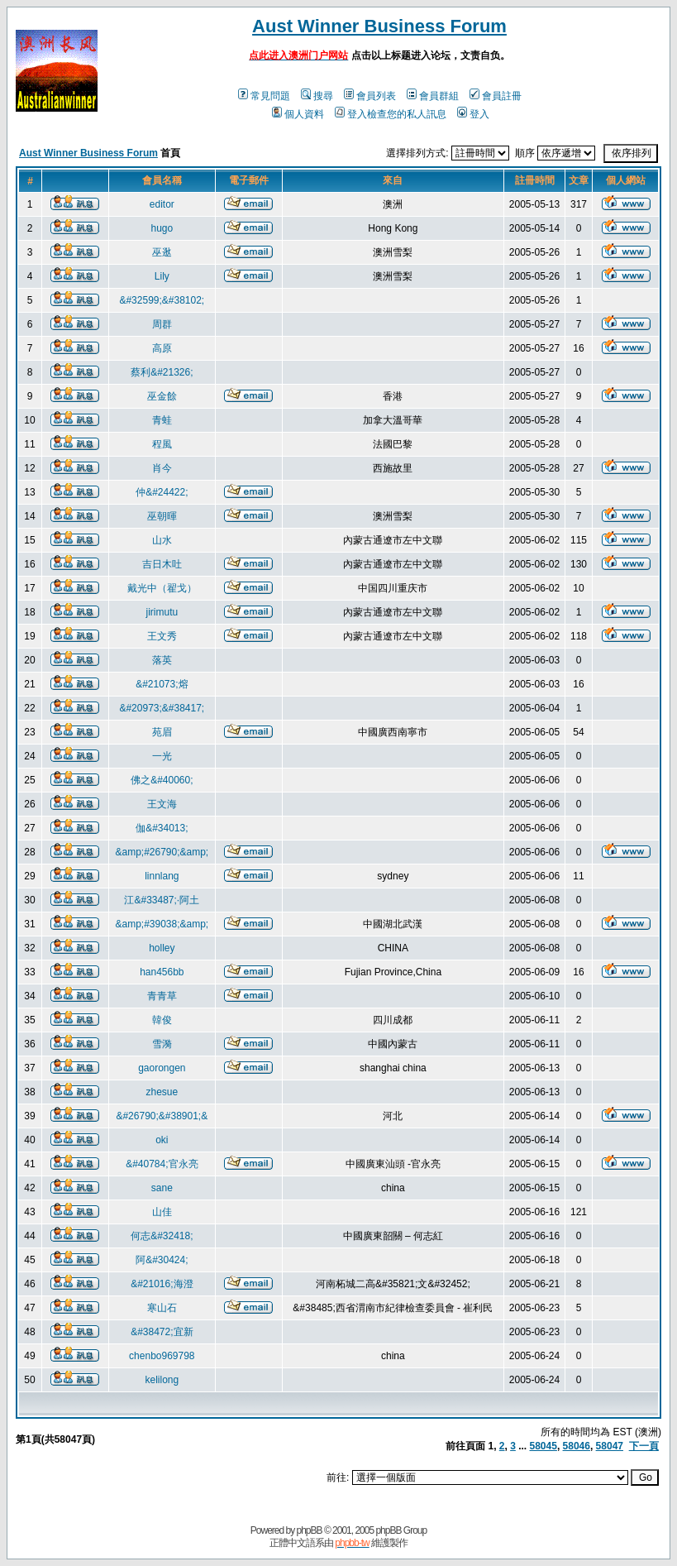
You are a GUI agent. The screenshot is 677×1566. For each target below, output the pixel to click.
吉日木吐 (162, 564)
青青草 (162, 996)
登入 (473, 114)
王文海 (162, 804)
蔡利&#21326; (162, 372)
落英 (162, 660)
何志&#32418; (162, 1236)
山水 (162, 540)
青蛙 (162, 420)
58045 (543, 1446)
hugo (161, 228)
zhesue (161, 1092)
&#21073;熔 (162, 684)
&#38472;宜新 (162, 1332)
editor (162, 204)
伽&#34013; (162, 828)
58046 (576, 1446)
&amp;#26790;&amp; (161, 852)
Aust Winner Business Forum (379, 26)
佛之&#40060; (162, 780)
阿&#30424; (162, 1260)
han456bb (162, 972)
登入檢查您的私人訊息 (390, 114)
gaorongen (161, 1068)
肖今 (162, 468)
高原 (162, 348)
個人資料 (298, 114)
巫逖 (162, 252)
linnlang (162, 876)
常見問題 (264, 96)
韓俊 (162, 1020)
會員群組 (433, 96)
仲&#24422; (162, 492)
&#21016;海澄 (162, 1284)
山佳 (162, 1212)
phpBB (309, 1530)
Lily (162, 276)
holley (161, 948)
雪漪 (162, 1044)
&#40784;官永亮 (162, 1164)
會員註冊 (496, 96)
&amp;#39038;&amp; (161, 924)
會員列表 (370, 96)
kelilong (162, 1380)
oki (161, 1140)
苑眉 (162, 732)
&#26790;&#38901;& (161, 1116)
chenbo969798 (161, 1356)
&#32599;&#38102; (161, 300)
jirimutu (161, 612)
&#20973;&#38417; (161, 708)
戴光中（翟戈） (162, 588)
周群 (162, 324)
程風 (162, 444)
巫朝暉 (162, 516)
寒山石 (162, 1308)
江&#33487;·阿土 (161, 900)
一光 (162, 756)
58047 (609, 1446)
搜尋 (317, 96)
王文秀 (162, 636)
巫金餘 (162, 396)
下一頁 (644, 1446)
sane (162, 1188)
